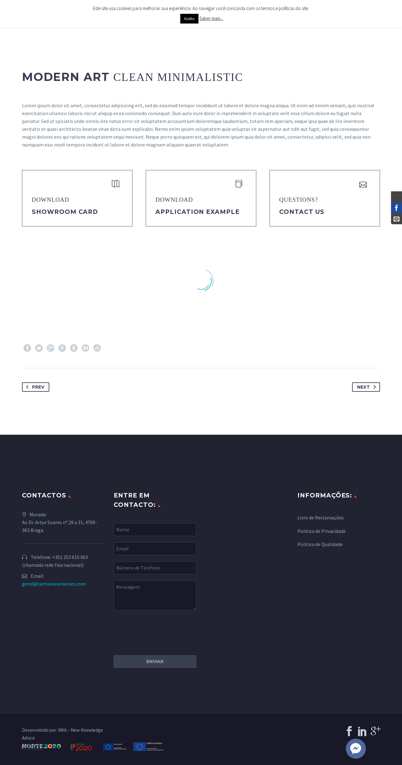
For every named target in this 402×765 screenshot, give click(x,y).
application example (197, 211)
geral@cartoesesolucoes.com (54, 584)
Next (367, 387)
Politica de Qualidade (320, 544)
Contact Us (301, 211)
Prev (34, 387)
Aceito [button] (189, 18)
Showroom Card (65, 211)
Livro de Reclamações (320, 517)
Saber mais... (211, 18)
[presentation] (161, 629)
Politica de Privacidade (321, 531)
